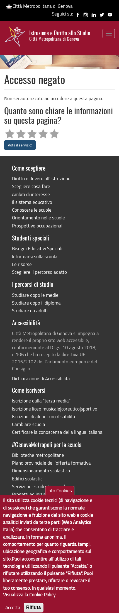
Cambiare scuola (28, 424)
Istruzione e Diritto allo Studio (59, 35)
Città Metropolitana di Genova (39, 6)
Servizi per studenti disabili (39, 486)
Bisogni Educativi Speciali (37, 248)
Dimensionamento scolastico (41, 470)
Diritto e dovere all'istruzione (41, 178)
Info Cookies (59, 497)
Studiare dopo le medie (35, 295)
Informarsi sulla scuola (34, 256)
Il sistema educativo (32, 202)
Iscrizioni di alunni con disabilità (43, 416)
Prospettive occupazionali (38, 225)
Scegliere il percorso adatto (39, 272)
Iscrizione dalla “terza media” (41, 400)
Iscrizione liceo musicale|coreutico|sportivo (54, 409)
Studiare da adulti (30, 310)
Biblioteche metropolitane (38, 455)
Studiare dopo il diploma (36, 303)
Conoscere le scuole (32, 210)
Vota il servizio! (20, 145)
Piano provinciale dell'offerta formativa (51, 463)
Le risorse (22, 264)
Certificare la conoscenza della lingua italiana (57, 432)
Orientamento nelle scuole (38, 217)
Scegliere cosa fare (31, 186)
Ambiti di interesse (31, 194)
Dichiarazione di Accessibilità (41, 378)
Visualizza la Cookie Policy (29, 601)
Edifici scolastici (27, 478)
